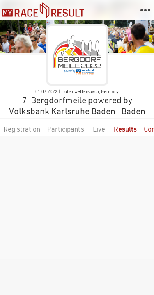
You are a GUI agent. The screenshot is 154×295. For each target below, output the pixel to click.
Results (125, 129)
